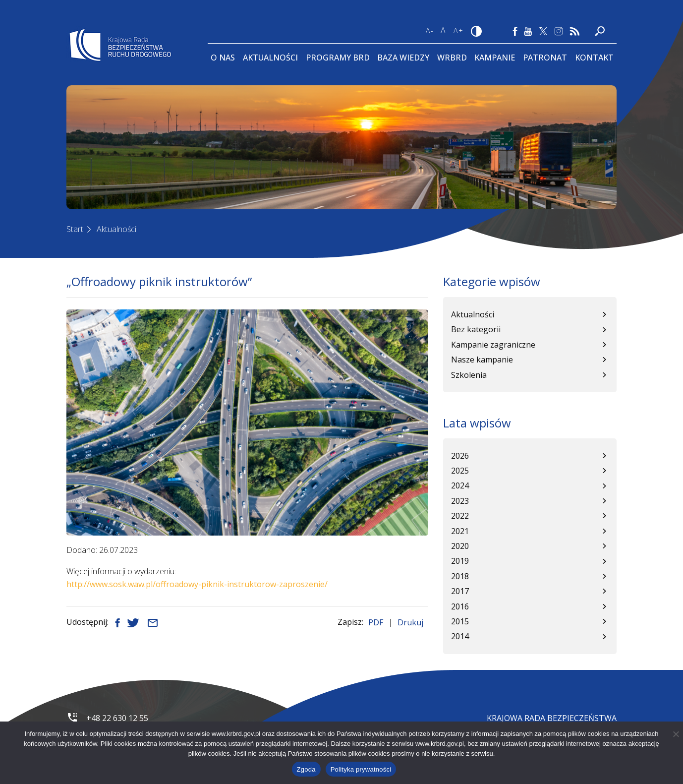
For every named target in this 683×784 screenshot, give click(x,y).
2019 (460, 560)
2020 (460, 546)
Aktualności (270, 57)
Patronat (545, 57)
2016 (460, 606)
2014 (460, 636)
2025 (460, 470)
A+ (459, 30)
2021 (460, 531)
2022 (460, 515)
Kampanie (494, 57)
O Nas (223, 57)
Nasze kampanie (482, 359)
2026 (460, 455)
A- (430, 30)
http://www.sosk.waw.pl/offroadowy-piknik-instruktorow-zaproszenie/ (197, 584)
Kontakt (594, 57)
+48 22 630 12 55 (117, 718)
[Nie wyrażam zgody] (676, 734)
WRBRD (452, 57)
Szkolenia (469, 374)
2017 (460, 591)
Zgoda (306, 769)
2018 (460, 576)
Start (74, 229)
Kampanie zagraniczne (493, 344)
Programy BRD (338, 57)
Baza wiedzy (403, 57)
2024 (460, 485)
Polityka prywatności (361, 769)
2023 (460, 500)
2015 (460, 621)
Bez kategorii (476, 329)
